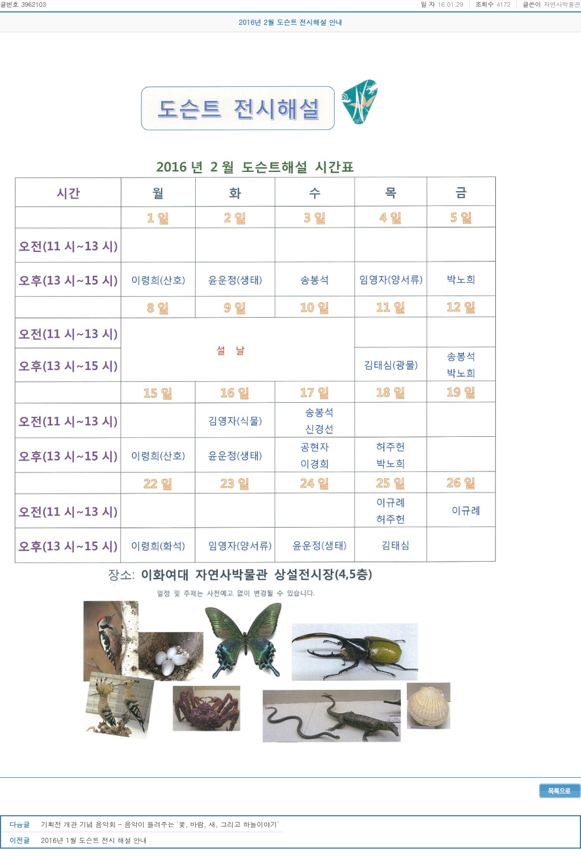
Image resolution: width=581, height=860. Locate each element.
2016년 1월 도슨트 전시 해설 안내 (94, 840)
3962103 (33, 4)
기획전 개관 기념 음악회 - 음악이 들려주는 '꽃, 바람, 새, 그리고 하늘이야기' (160, 824)
